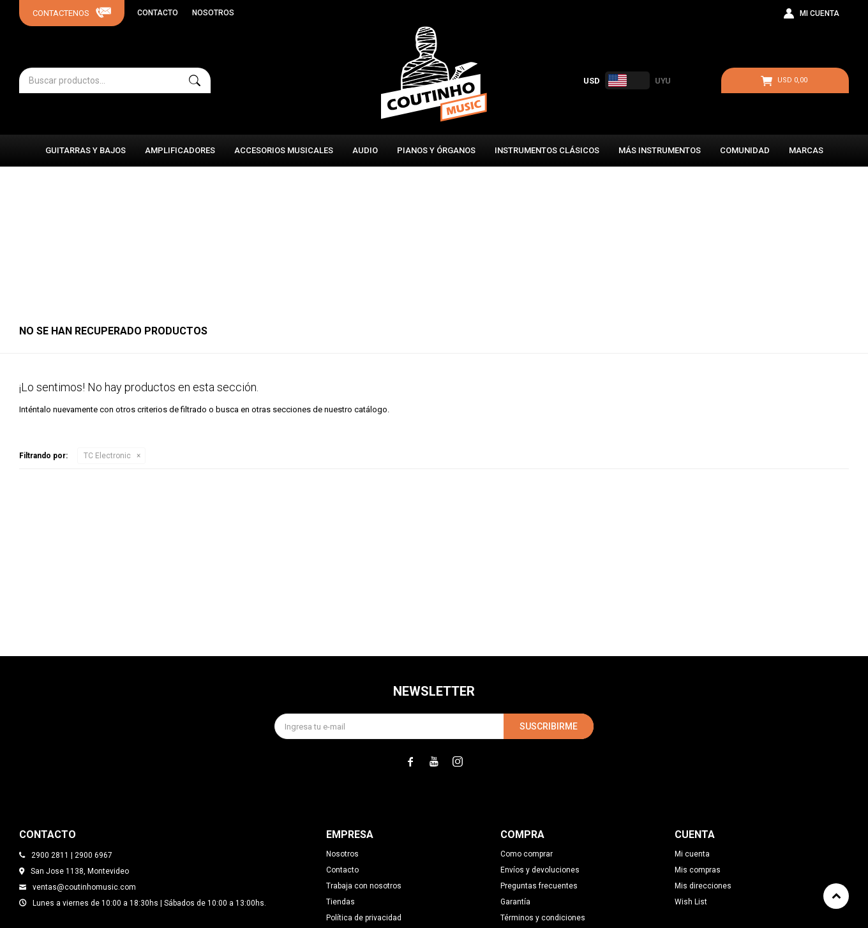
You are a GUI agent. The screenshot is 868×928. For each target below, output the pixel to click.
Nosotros (213, 12)
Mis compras (698, 869)
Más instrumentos (659, 150)
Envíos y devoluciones (540, 869)
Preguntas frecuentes (539, 885)
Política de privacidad (363, 917)
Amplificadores (180, 150)
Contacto (157, 12)
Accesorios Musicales (283, 150)
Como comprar (526, 853)
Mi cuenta (692, 853)
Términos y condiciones (542, 917)
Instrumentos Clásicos (547, 150)
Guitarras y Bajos (85, 150)
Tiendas (340, 901)
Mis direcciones (703, 885)
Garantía (515, 901)
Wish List (691, 901)
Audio (365, 150)
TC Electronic (107, 455)
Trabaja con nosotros (363, 885)
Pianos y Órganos (436, 150)
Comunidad (745, 150)
